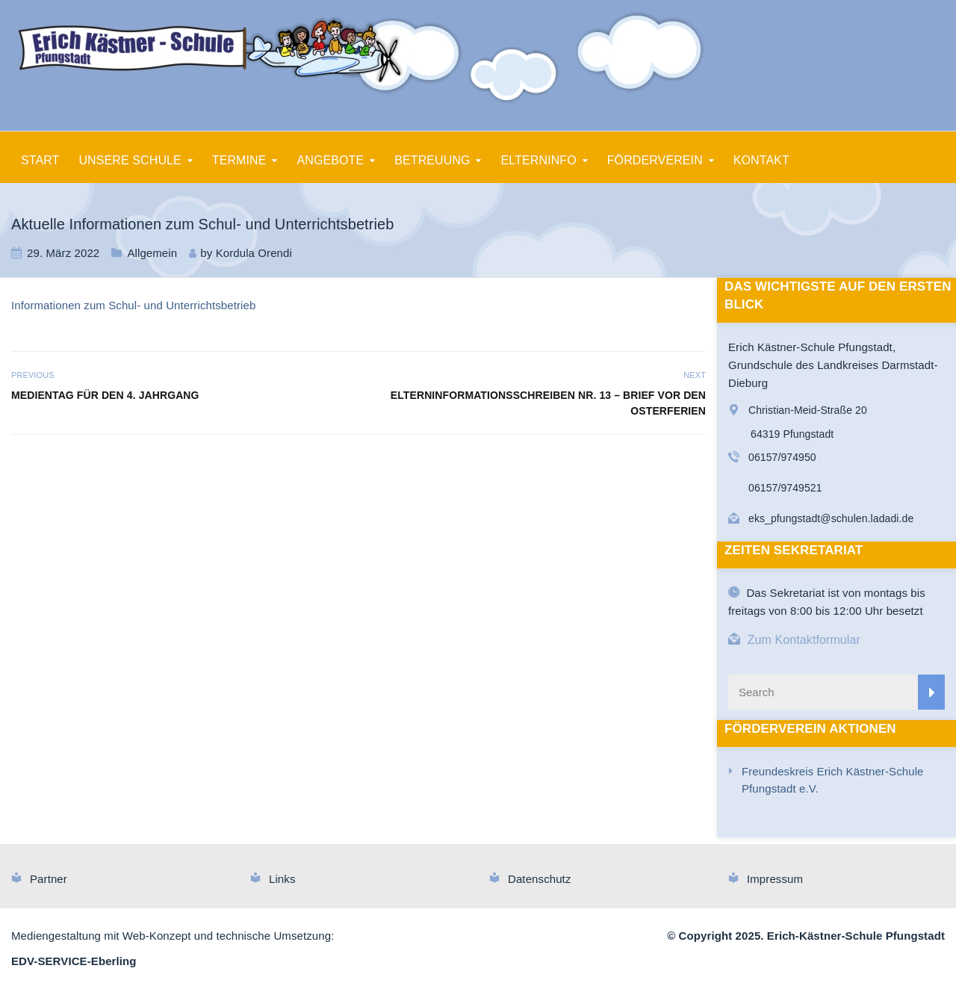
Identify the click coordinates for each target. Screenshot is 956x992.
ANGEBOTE (330, 160)
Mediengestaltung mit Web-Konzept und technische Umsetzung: (172, 935)
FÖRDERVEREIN (655, 160)
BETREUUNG (432, 160)
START (40, 160)
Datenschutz (539, 878)
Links (282, 878)
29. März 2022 (63, 253)
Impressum (775, 878)
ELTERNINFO (539, 160)
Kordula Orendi (254, 253)
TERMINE (239, 160)
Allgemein (152, 253)
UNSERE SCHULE (129, 160)
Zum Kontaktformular (804, 639)
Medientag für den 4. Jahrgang (105, 395)
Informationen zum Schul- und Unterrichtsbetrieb (133, 305)
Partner (48, 878)
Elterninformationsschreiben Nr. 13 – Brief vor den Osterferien (548, 403)
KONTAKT (761, 160)
